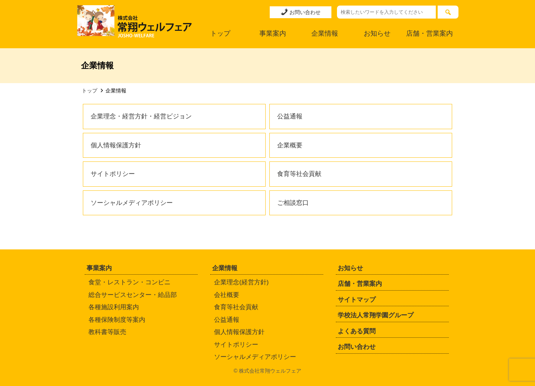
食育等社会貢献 (299, 173)
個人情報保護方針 (116, 145)
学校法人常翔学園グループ (376, 315)
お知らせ (377, 33)
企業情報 (324, 33)
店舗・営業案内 (429, 33)
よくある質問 (357, 331)
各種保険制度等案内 (116, 319)
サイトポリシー (113, 173)
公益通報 (289, 116)
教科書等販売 (107, 332)
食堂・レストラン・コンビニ (129, 282)
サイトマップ (357, 299)
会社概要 (226, 294)
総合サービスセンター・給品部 (132, 294)
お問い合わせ (301, 12)
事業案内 (272, 33)
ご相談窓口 (293, 202)
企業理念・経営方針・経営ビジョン (141, 116)
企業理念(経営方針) (241, 282)
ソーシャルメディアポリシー (132, 202)
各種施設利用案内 (113, 307)
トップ (220, 33)
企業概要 (289, 145)
